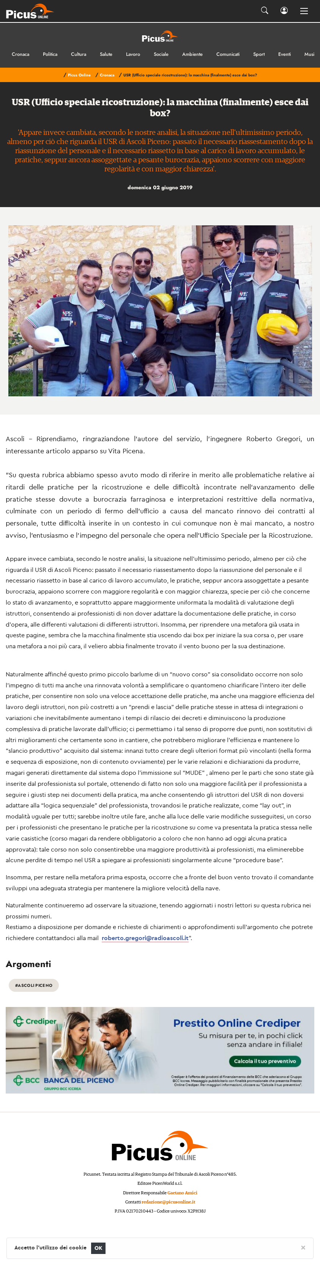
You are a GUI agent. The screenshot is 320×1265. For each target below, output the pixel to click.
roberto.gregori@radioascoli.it (145, 938)
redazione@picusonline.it (168, 1202)
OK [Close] (98, 1248)
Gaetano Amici (182, 1193)
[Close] (303, 1247)
